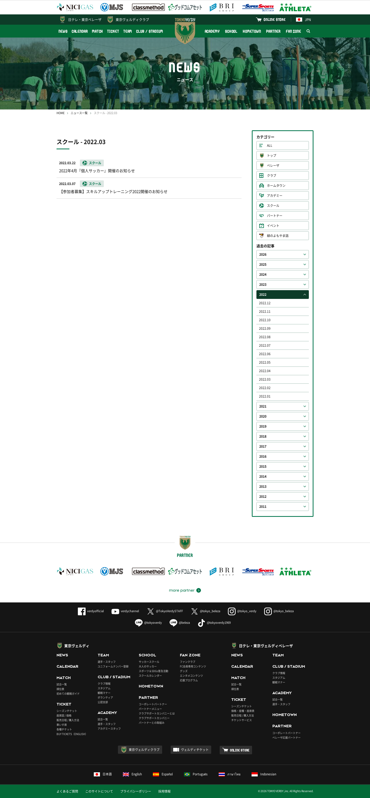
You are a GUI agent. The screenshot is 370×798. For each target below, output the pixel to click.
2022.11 (265, 311)
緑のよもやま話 (278, 235)
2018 (262, 436)
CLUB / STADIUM (149, 31)
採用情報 (164, 791)
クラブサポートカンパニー (154, 718)
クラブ (271, 175)
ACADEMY (212, 31)
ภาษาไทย (229, 774)
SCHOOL (231, 31)
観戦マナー (104, 693)
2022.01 (265, 396)
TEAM (127, 31)
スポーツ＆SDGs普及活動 (153, 671)
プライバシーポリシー (135, 791)
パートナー (274, 215)
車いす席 (62, 725)
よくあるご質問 (67, 791)
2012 (262, 496)
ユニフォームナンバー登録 (113, 666)
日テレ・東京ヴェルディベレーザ (266, 645)
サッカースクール (149, 662)
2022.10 (265, 320)
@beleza (180, 622)
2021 (262, 406)
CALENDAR (80, 31)
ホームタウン (276, 185)
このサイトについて (99, 791)
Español (163, 774)
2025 (262, 264)
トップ (271, 155)
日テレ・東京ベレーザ (84, 19)
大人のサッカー (148, 666)
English (132, 774)
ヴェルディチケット (195, 749)
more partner (182, 590)
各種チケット (64, 729)
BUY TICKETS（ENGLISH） (72, 734)
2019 (262, 426)
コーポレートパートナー (153, 704)
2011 (262, 506)
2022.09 (265, 328)
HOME (60, 113)
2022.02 (265, 388)
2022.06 (265, 354)
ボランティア (105, 697)
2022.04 (265, 371)
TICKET (113, 31)
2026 (262, 254)
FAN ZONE (293, 31)
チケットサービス (241, 720)
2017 (262, 446)
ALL (269, 145)
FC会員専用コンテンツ (193, 666)
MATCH (97, 31)
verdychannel (125, 611)
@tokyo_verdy (242, 611)
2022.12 (265, 303)
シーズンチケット (67, 711)
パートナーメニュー (150, 709)
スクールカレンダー (150, 675)
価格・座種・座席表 (242, 711)
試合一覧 (62, 684)
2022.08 (265, 337)
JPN (303, 19)
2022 (262, 294)
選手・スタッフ (107, 662)
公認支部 (103, 702)
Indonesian (264, 774)
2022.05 (265, 362)
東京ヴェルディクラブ (132, 19)
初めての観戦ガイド (68, 693)
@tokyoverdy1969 (214, 622)
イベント (273, 225)
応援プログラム (189, 680)
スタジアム (104, 688)
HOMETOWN (252, 31)
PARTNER (273, 31)
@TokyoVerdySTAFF (165, 611)
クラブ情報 (104, 683)
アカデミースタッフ (109, 728)
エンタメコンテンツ (191, 675)
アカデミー (274, 195)
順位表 (60, 689)
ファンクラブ (187, 662)
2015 (262, 466)
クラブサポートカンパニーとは (157, 713)
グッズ (184, 671)
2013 (262, 486)
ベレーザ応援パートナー (286, 737)
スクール (273, 205)
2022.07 (265, 345)
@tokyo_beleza (205, 611)
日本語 (103, 774)
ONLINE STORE (275, 19)
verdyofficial (91, 611)
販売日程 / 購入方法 (68, 720)
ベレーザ (273, 165)
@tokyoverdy (148, 622)
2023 (262, 284)
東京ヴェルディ (76, 645)
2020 (262, 416)
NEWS (63, 31)
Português (196, 774)
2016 (262, 456)
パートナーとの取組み (151, 722)
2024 (262, 274)
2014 (262, 476)
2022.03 (265, 379)
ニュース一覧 (79, 113)
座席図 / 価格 (64, 715)
